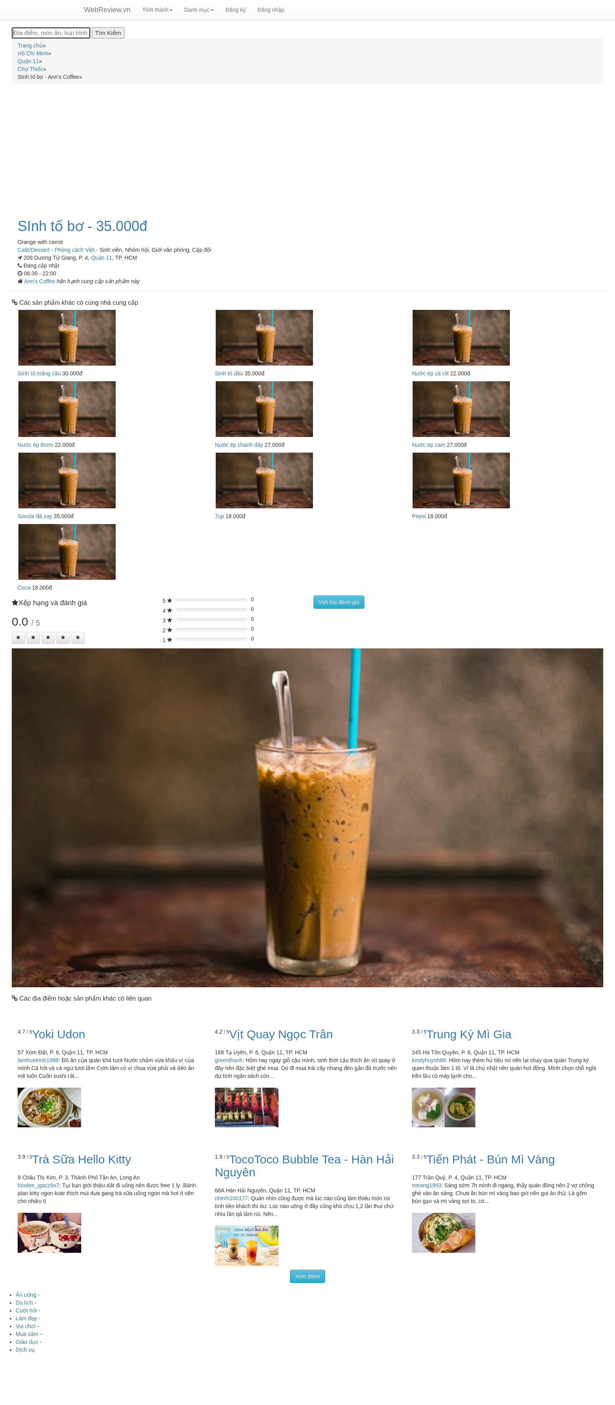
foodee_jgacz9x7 (38, 1185)
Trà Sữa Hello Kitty (81, 1159)
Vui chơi (26, 1326)
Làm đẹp (26, 1318)
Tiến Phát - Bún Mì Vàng (490, 1159)
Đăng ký (236, 10)
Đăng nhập (270, 10)
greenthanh (229, 1060)
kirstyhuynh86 (429, 1060)
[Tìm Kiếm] (108, 32)
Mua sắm (27, 1334)
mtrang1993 (426, 1185)
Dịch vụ (25, 1350)
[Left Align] (18, 638)
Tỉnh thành (157, 10)
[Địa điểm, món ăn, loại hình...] (51, 32)
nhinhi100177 (231, 1198)
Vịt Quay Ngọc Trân (281, 1034)
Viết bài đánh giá (338, 602)
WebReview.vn (107, 10)
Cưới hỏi (26, 1310)
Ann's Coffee (40, 281)
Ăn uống (26, 1295)
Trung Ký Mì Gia (468, 1034)
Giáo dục (27, 1342)
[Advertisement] (307, 147)
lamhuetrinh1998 (38, 1060)
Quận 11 (101, 258)
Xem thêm (307, 1276)
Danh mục (199, 10)
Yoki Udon (59, 1034)
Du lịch (24, 1302)
